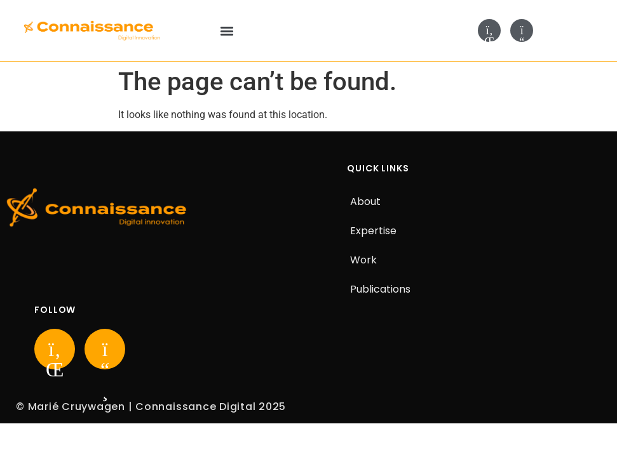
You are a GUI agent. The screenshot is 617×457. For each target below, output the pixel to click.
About (365, 201)
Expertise (373, 230)
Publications (380, 289)
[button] (226, 30)
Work (363, 260)
